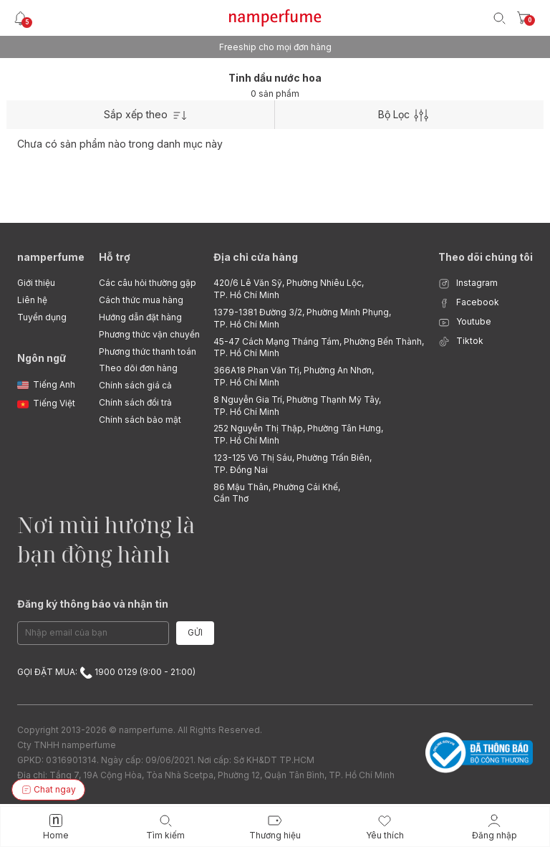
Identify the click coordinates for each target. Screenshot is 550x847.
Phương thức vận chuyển (149, 334)
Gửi (195, 632)
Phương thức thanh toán (147, 351)
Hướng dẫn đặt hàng (140, 317)
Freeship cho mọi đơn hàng (275, 47)
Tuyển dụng (42, 317)
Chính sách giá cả (135, 385)
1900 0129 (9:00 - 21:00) (137, 671)
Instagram (468, 283)
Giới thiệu (36, 282)
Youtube (464, 322)
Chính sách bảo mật (140, 419)
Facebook (468, 303)
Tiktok (460, 341)
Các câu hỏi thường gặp (147, 282)
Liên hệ (32, 300)
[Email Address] (93, 633)
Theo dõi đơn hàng (138, 368)
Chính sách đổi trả (135, 402)
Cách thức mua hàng (141, 300)
